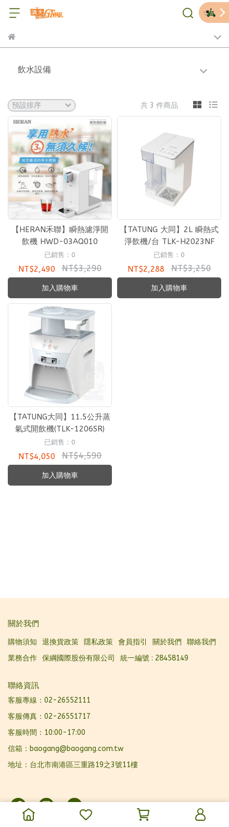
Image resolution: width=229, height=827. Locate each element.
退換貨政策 (60, 642)
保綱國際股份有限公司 (78, 658)
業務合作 (22, 658)
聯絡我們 (201, 642)
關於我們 (167, 642)
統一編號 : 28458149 (154, 658)
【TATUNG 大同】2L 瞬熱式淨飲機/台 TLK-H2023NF (169, 235)
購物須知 (22, 642)
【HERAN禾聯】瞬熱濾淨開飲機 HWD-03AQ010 (59, 235)
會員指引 (132, 642)
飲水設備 (34, 69)
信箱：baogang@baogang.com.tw (65, 748)
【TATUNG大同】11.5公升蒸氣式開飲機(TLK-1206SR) (59, 423)
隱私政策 (98, 642)
